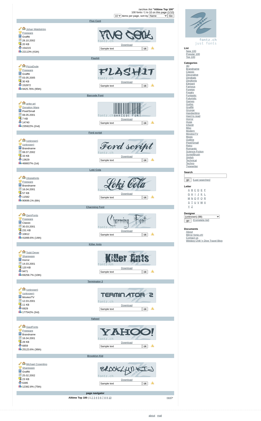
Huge (189, 122)
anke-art (31, 103)
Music (189, 136)
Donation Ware (30, 107)
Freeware (27, 33)
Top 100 (190, 57)
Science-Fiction (195, 151)
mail (159, 415)
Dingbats (191, 77)
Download (127, 44)
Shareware (28, 256)
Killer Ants (95, 244)
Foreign (190, 89)
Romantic (191, 148)
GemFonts (32, 215)
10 (110, 397)
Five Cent (95, 20)
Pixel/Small (192, 142)
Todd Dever (32, 252)
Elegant (190, 83)
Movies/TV (192, 133)
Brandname (192, 68)
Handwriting (193, 113)
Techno (190, 163)
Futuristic (191, 98)
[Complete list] (201, 220)
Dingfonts (191, 80)
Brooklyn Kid (95, 355)
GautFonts (32, 326)
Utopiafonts (32, 178)
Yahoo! (95, 318)
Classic (190, 71)
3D (187, 65)
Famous (190, 86)
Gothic (190, 104)
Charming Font (95, 207)
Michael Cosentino (36, 364)
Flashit (95, 58)
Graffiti (190, 107)
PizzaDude (32, 66)
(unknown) (32, 140)
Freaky (190, 92)
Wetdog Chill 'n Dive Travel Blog (204, 240)
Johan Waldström (36, 29)
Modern (190, 130)
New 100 (191, 51)
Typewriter (192, 166)
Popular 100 (193, 54)
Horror (189, 119)
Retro (189, 145)
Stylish (190, 157)
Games (190, 101)
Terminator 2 (95, 281)
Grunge (190, 110)
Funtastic (191, 95)
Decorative (192, 74)
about (152, 415)
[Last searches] (201, 179)
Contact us (192, 237)
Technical (191, 160)
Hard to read (193, 116)
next (169, 397)
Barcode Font (95, 95)
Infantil (190, 124)
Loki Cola (95, 169)
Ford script (95, 132)
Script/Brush (193, 154)
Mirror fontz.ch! (194, 234)
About (189, 231)
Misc (188, 127)
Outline (190, 139)
